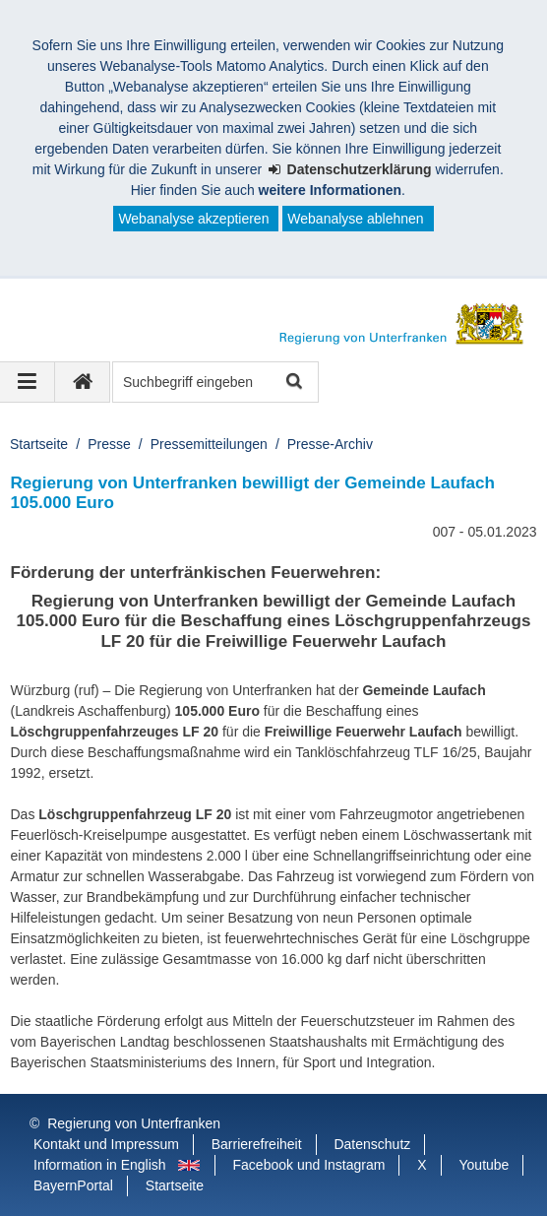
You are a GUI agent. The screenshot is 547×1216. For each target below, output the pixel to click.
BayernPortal (73, 1185)
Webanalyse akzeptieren (193, 218)
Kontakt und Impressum (106, 1144)
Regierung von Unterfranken (133, 1123)
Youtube (484, 1165)
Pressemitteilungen (209, 444)
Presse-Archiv (330, 444)
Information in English (99, 1165)
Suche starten (292, 382)
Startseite (39, 444)
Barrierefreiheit (257, 1144)
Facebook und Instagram (309, 1165)
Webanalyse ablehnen (355, 218)
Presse (109, 444)
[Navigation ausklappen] (27, 382)
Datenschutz (372, 1144)
